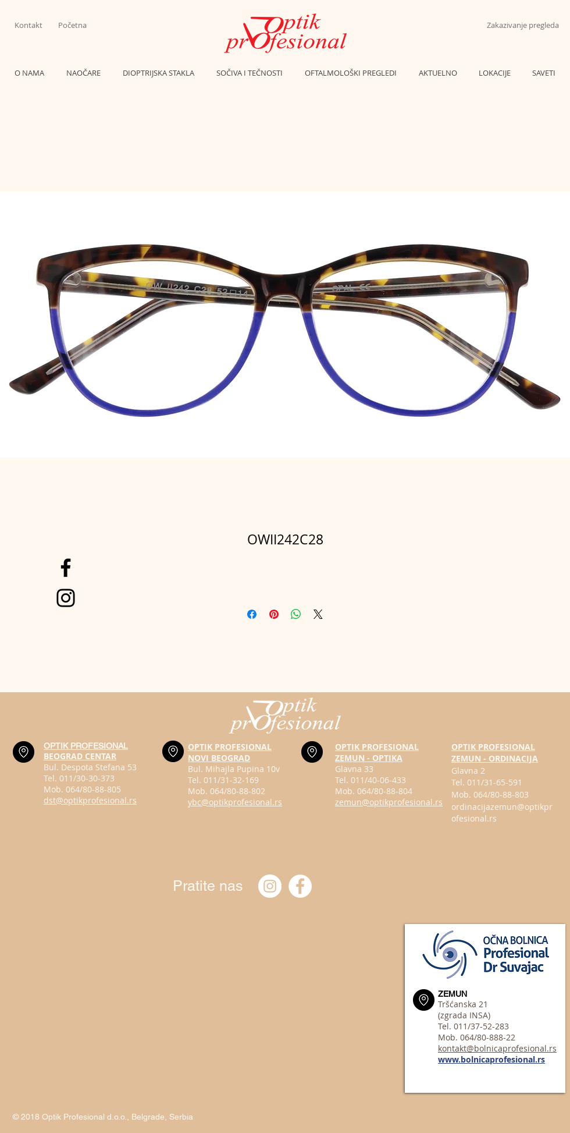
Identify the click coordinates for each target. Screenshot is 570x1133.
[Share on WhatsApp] (296, 614)
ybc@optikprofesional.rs (235, 802)
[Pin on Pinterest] (274, 614)
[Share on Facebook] (252, 614)
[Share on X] (318, 614)
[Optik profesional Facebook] (300, 886)
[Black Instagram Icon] (66, 598)
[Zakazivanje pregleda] (523, 25)
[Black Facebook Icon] (66, 567)
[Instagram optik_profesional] (270, 886)
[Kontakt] (36, 25)
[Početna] (80, 25)
